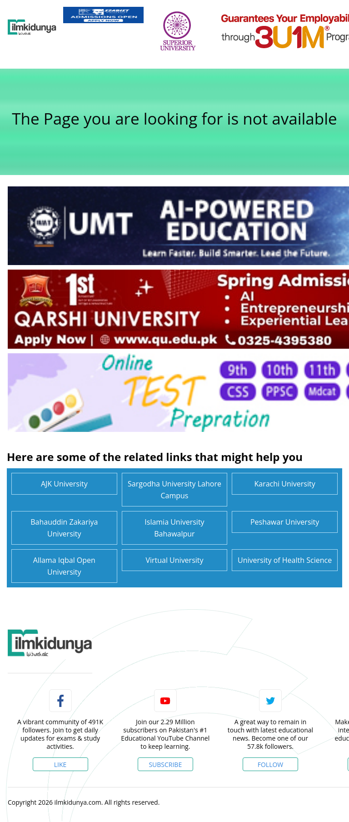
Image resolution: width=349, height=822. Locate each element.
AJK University (64, 484)
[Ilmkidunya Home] (32, 27)
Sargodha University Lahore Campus (174, 490)
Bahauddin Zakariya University (64, 528)
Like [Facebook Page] (60, 764)
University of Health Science (285, 560)
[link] (103, 15)
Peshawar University (284, 522)
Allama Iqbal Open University (64, 566)
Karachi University (284, 484)
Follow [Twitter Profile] (271, 764)
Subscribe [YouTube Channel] (165, 764)
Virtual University (174, 560)
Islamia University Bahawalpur (174, 528)
